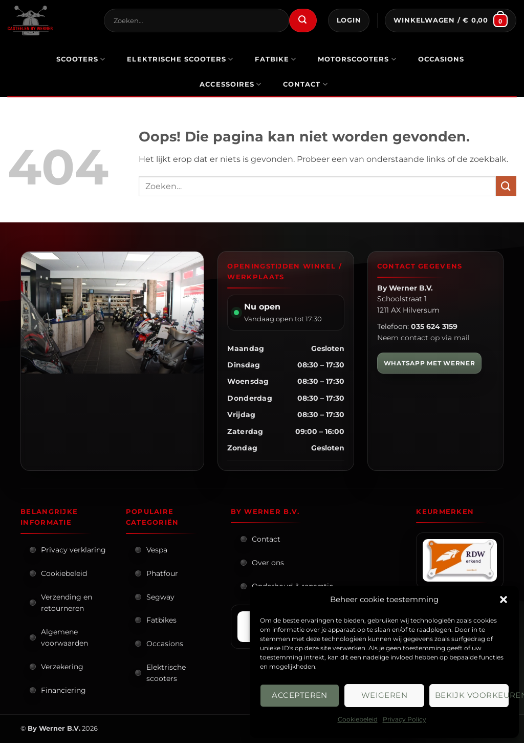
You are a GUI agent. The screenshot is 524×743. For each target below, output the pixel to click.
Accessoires (230, 84)
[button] (503, 599)
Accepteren (300, 695)
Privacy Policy (404, 719)
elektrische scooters (180, 59)
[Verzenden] (303, 20)
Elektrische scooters (166, 673)
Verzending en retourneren (66, 602)
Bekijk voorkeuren (472, 695)
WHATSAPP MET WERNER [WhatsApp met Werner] (429, 363)
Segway (160, 597)
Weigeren (384, 695)
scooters (81, 59)
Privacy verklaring (73, 549)
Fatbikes (161, 620)
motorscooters (357, 59)
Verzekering (62, 666)
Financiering (63, 690)
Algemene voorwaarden (64, 637)
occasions (441, 59)
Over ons (268, 562)
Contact (305, 84)
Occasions (164, 643)
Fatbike (275, 59)
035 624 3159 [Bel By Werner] (434, 326)
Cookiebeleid (358, 719)
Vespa (156, 549)
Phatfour (162, 573)
